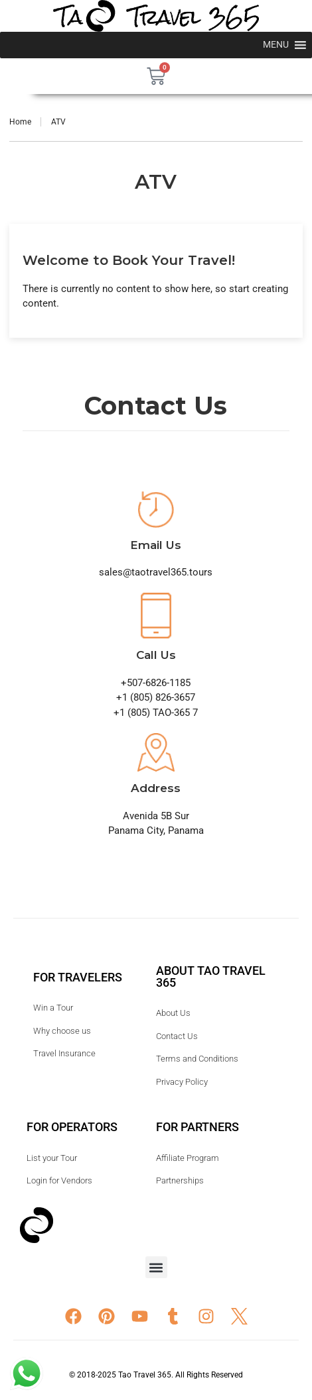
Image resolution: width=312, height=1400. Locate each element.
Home (20, 121)
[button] (156, 1267)
